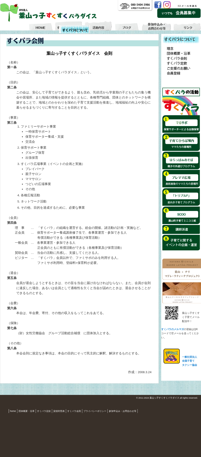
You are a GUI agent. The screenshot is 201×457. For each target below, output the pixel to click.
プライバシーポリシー (94, 411)
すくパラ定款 (44, 411)
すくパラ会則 (74, 411)
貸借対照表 (59, 411)
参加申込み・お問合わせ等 (122, 411)
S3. (199, 398)
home (13, 411)
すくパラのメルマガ (172, 329)
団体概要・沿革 (27, 411)
